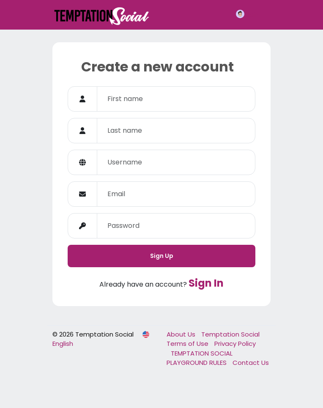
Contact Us (251, 362)
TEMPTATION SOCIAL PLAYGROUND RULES (200, 358)
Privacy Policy (235, 343)
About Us (182, 334)
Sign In (206, 283)
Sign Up (161, 256)
